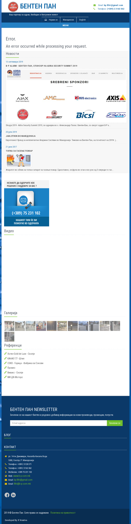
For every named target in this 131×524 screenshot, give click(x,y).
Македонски (68, 20)
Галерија (10, 313)
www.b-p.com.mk (21, 475)
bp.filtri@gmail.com (23, 479)
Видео (9, 231)
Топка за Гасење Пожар (19, 151)
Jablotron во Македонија (20, 136)
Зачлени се (114, 423)
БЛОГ (7, 435)
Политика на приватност (62, 512)
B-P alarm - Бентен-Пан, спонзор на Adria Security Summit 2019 (41, 66)
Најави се (51, 20)
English (82, 20)
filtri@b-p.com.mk (22, 483)
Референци (13, 345)
